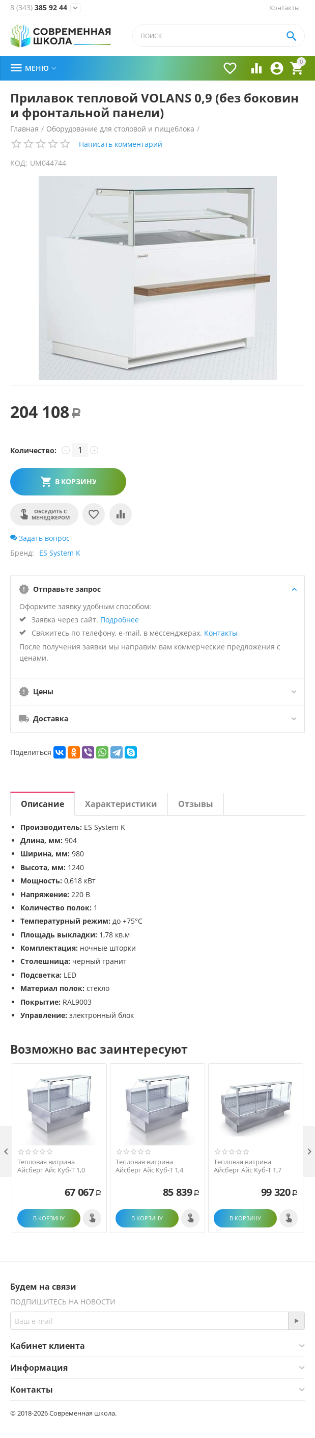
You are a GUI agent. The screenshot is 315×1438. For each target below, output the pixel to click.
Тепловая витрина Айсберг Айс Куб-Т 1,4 (149, 1166)
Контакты (284, 7)
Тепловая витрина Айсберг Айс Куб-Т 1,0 (51, 1166)
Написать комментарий (120, 144)
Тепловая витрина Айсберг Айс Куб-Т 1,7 (247, 1166)
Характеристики (121, 803)
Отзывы (195, 803)
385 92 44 (38, 7)
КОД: (18, 163)
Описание (42, 803)
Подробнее (119, 619)
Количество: (33, 450)
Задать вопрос (40, 538)
